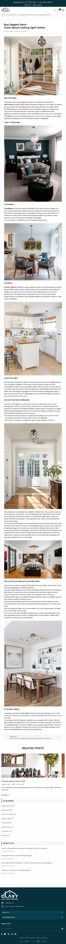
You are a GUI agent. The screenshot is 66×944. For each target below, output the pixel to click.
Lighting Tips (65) (7, 810)
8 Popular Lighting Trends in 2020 (13, 781)
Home (4, 15)
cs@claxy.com (9, 903)
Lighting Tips (13, 15)
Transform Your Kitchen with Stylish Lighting (15, 870)
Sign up (39, 5)
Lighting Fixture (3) (7, 827)
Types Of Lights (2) (7, 819)
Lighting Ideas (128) (7, 806)
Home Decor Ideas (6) (8, 814)
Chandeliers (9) (6, 831)
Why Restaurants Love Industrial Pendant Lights (16, 856)
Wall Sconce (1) (6, 823)
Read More (5, 795)
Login (34, 5)
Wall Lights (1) (5, 836)
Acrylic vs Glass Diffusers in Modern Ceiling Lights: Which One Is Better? (24, 848)
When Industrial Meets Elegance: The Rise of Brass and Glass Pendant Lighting (26, 863)
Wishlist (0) (27, 5)
